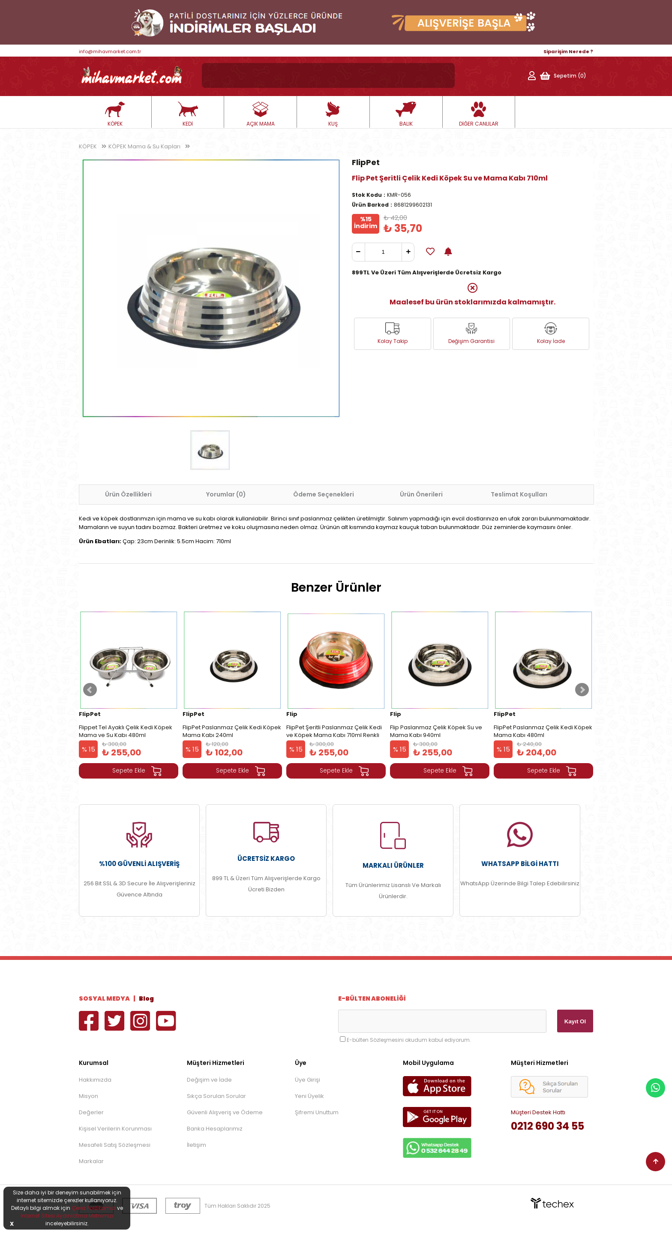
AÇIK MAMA (260, 114)
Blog (146, 998)
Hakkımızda (95, 1080)
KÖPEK (115, 114)
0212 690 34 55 (547, 1126)
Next (582, 690)
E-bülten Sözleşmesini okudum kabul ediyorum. (409, 1040)
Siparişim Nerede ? (568, 51)
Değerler (91, 1112)
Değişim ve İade (209, 1080)
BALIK (406, 114)
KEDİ (188, 114)
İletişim (196, 1145)
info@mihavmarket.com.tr (110, 51)
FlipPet (366, 162)
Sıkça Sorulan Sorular (216, 1096)
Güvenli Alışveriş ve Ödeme (225, 1112)
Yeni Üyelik (309, 1096)
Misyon (88, 1096)
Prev (90, 690)
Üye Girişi (307, 1080)
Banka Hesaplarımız (215, 1129)
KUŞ (333, 114)
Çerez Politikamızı (94, 1208)
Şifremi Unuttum (317, 1112)
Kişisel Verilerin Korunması (115, 1129)
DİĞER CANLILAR (478, 114)
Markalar (91, 1161)
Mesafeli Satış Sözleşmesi (114, 1145)
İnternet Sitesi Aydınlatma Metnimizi (67, 1215)
